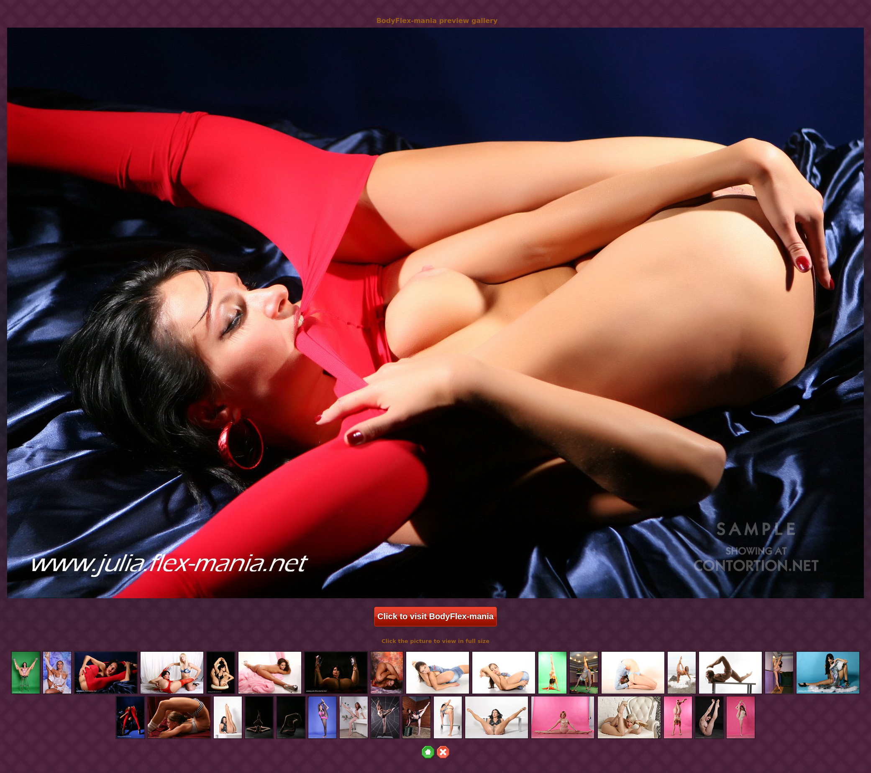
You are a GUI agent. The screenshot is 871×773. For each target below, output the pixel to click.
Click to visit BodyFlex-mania (435, 616)
